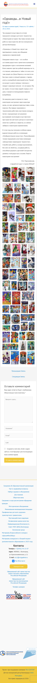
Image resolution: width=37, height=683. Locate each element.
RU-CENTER (30, 670)
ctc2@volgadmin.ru (21, 557)
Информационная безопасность (18, 524)
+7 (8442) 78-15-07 (22, 549)
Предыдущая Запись (18, 371)
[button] (6, 174)
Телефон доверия (19, 587)
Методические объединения (18, 506)
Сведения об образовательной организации (18, 486)
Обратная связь (18, 498)
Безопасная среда (18, 530)
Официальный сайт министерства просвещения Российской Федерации (18, 581)
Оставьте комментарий (10, 26)
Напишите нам (18, 566)
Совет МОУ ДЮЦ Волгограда (18, 527)
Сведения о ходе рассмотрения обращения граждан (16, 501)
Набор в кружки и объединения (18, 492)
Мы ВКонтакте (18, 561)
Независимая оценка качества (18, 521)
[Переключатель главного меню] (34, 4)
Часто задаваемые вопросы (18, 489)
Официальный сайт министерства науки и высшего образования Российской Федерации (18, 573)
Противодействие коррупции (18, 518)
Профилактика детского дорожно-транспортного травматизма (14, 513)
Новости (23, 26)
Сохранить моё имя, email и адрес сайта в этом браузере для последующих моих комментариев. (18, 452)
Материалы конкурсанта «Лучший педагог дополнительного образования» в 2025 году (17, 540)
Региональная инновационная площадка (18, 509)
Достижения (18, 495)
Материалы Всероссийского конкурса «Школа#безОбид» (14, 534)
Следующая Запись (18, 377)
